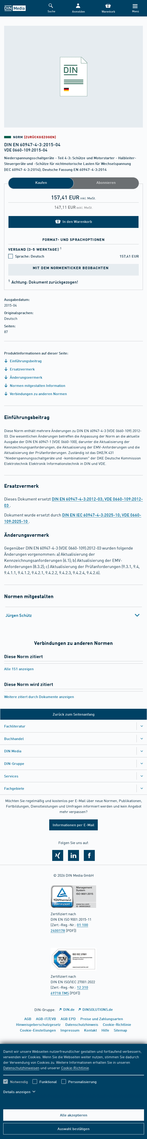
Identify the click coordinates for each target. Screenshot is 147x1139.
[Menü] (135, 8)
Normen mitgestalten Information (34, 385)
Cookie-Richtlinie (75, 1067)
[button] (78, 8)
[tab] (73, 615)
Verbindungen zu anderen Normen (35, 393)
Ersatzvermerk (19, 369)
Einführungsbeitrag (23, 361)
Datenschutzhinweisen (21, 1067)
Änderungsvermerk (23, 377)
